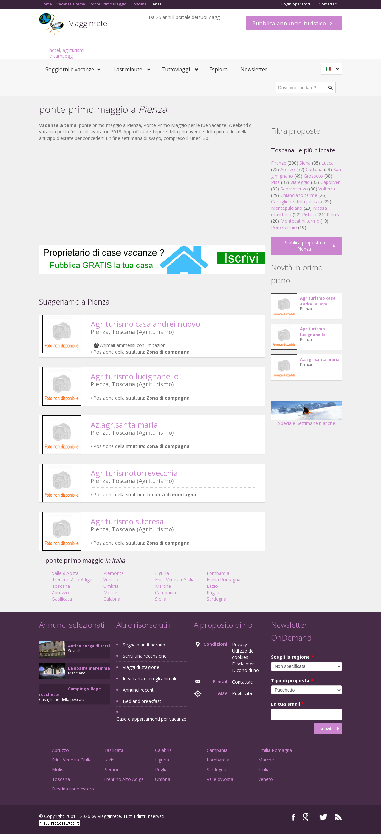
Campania (165, 592)
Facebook (293, 817)
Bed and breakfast (142, 701)
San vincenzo (294, 189)
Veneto (110, 580)
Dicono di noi (246, 670)
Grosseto (313, 176)
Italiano (332, 68)
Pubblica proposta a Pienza (304, 245)
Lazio (212, 586)
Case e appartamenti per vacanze (151, 719)
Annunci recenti (139, 690)
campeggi (63, 56)
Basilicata (62, 599)
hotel (54, 50)
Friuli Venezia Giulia (175, 580)
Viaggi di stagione (141, 667)
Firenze (278, 163)
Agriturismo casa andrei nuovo (145, 323)
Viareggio (300, 182)
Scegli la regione (292, 657)
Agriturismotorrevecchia (134, 473)
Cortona (314, 169)
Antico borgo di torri (89, 646)
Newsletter (253, 69)
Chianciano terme (298, 195)
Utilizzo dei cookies (243, 654)
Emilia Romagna (223, 580)
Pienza (334, 214)
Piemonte (113, 573)
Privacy (239, 644)
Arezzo (287, 169)
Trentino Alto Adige (72, 580)
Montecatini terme (299, 221)
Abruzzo (60, 592)
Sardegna (216, 599)
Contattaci (328, 4)
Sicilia (160, 599)
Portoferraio (284, 227)
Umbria (111, 586)
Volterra (326, 189)
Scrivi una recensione (145, 656)
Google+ (307, 817)
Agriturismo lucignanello (135, 376)
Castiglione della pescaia (296, 202)
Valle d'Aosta (65, 573)
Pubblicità (242, 693)
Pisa (275, 182)
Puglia (213, 592)
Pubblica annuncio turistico (289, 23)
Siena (305, 163)
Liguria (162, 573)
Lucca (327, 163)
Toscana (61, 586)
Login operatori (295, 4)
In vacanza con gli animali (149, 678)
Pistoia (309, 214)
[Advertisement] (152, 193)
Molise (110, 592)
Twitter (323, 817)
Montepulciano (286, 208)
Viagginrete (88, 23)
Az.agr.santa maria (124, 424)
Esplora (218, 69)
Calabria (111, 599)
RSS (338, 817)
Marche (163, 586)
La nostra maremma (89, 668)
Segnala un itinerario (144, 645)
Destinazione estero (73, 789)
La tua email (287, 704)
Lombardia (218, 573)
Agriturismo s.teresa (127, 521)
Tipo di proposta (292, 680)
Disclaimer (243, 664)
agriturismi (73, 50)
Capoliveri (330, 182)
